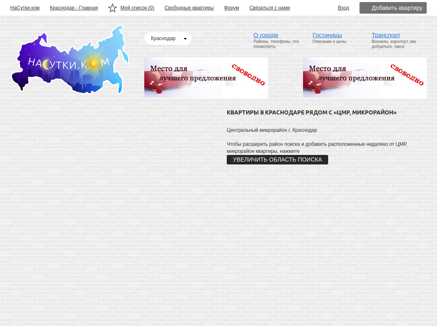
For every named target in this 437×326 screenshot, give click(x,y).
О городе (266, 35)
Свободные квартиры (189, 8)
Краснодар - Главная (74, 8)
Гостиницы (327, 35)
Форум (231, 8)
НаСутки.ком (25, 8)
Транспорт (386, 35)
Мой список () (137, 8)
